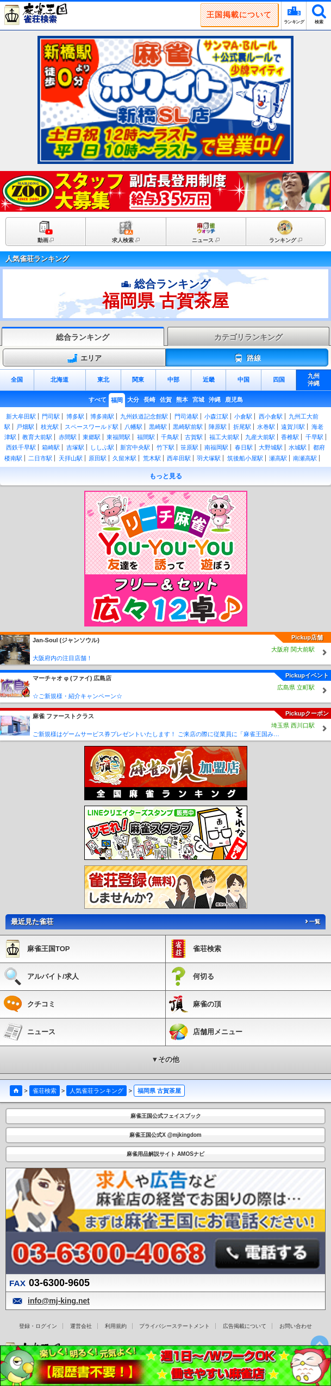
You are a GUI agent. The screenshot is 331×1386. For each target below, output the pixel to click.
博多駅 (75, 416)
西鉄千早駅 (21, 447)
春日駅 (244, 447)
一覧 (312, 922)
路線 (247, 358)
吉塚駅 (75, 447)
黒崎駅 (158, 426)
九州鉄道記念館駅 (144, 416)
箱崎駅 (51, 447)
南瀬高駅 (305, 458)
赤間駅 (68, 437)
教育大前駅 (37, 437)
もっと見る (165, 476)
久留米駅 (124, 458)
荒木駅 (152, 458)
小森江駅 (216, 416)
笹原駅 (189, 447)
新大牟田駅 (21, 416)
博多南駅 (102, 416)
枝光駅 (50, 426)
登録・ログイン (38, 1326)
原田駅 (98, 458)
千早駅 (314, 437)
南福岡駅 (216, 447)
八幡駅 (133, 426)
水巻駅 (266, 426)
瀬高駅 (278, 458)
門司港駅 (186, 416)
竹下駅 (165, 447)
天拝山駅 (71, 458)
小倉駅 (243, 416)
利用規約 (116, 1326)
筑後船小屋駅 (245, 458)
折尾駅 (242, 426)
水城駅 (298, 447)
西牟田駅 (179, 458)
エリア (84, 358)
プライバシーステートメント (174, 1326)
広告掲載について (244, 1326)
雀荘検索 (45, 1090)
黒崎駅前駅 (188, 426)
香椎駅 (290, 437)
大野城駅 (271, 447)
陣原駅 (218, 426)
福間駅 (146, 437)
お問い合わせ (295, 1326)
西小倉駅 (271, 416)
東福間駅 (118, 437)
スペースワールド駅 (91, 426)
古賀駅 (194, 437)
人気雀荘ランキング (96, 1090)
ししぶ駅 (102, 447)
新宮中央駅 (135, 447)
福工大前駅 (224, 437)
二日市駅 (40, 458)
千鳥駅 (170, 437)
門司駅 (51, 416)
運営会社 (81, 1326)
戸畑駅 (25, 426)
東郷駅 (92, 437)
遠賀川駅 (293, 426)
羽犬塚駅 (209, 458)
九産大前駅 (260, 437)
